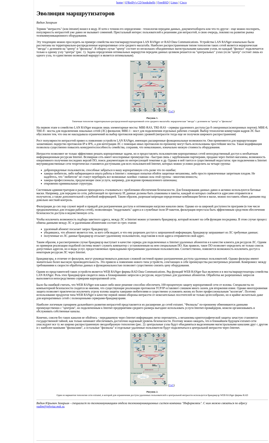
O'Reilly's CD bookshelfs (140, 2)
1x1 (171, 111)
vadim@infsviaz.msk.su (50, 406)
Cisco (183, 2)
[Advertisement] (17, 220)
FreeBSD (163, 2)
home (119, 2)
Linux (174, 2)
